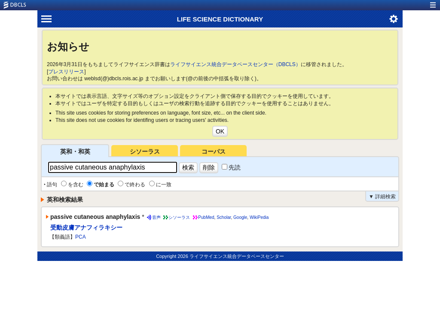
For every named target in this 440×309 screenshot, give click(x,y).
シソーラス (145, 151)
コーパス (214, 151)
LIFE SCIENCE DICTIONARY (220, 19)
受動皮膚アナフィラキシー (86, 227)
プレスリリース (66, 72)
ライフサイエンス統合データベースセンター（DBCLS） (235, 64)
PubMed (206, 217)
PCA (80, 237)
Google (240, 217)
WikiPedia (259, 217)
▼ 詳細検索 (382, 197)
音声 (156, 217)
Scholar (224, 217)
